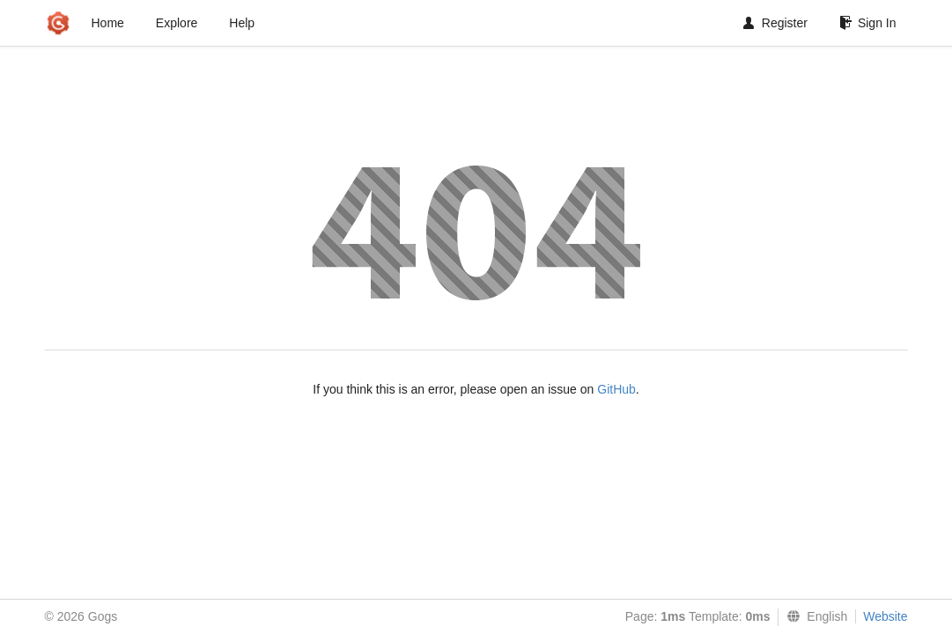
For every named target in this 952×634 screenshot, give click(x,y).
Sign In (868, 23)
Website (885, 616)
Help (242, 23)
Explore (176, 23)
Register (775, 23)
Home (108, 23)
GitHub (616, 389)
